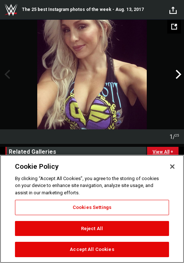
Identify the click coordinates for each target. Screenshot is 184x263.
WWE (11, 10)
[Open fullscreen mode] (174, 27)
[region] (92, 209)
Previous (6, 74)
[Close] (172, 167)
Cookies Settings (92, 207)
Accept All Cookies (92, 249)
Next (177, 74)
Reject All (92, 228)
